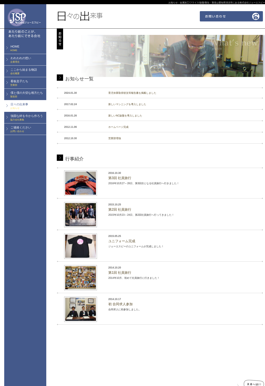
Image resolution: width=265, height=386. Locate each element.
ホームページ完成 (118, 127)
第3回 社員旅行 (119, 178)
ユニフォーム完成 (121, 241)
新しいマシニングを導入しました (127, 104)
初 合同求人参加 (120, 304)
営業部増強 (114, 138)
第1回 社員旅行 (119, 272)
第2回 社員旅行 (119, 209)
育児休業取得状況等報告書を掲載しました (132, 92)
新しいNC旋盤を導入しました (125, 115)
